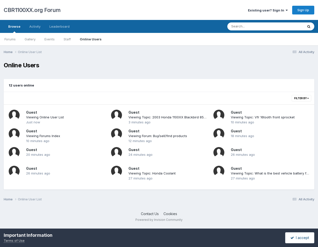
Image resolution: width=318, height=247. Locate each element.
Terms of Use (14, 241)
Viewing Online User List (45, 117)
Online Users (91, 39)
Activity (34, 26)
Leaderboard (59, 26)
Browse (14, 28)
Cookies (170, 214)
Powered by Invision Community (159, 220)
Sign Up (303, 10)
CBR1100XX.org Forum (32, 10)
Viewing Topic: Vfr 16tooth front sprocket (263, 117)
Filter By (301, 98)
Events (49, 39)
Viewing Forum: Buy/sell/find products (157, 136)
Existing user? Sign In (268, 10)
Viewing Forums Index (43, 136)
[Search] (251, 26)
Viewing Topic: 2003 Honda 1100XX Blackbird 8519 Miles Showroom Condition (188, 117)
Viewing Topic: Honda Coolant (152, 173)
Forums (10, 39)
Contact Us (150, 214)
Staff (67, 39)
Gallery (30, 39)
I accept (299, 238)
